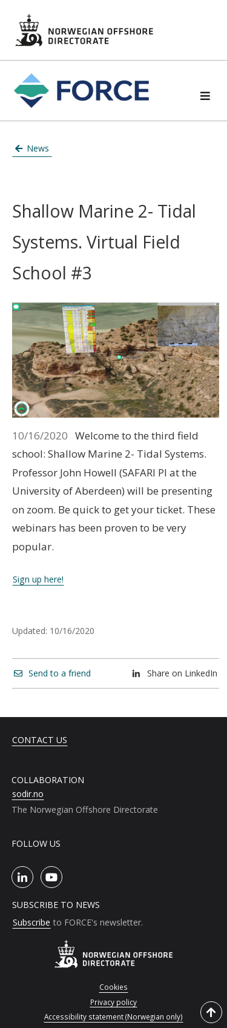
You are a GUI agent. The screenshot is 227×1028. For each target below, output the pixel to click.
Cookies (113, 987)
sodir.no (28, 793)
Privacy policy (113, 1002)
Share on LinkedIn (175, 673)
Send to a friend (52, 673)
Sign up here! (38, 579)
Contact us (39, 740)
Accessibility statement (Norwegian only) (113, 1016)
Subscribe (31, 922)
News (32, 148)
